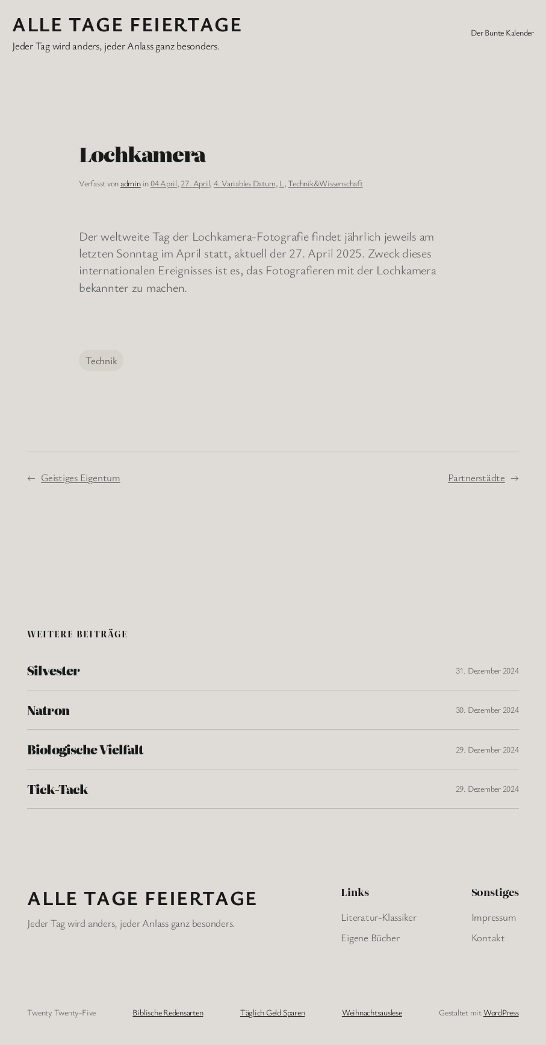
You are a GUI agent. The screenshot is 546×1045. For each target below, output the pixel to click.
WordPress (501, 1012)
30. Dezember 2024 (487, 709)
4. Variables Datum (245, 183)
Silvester (53, 670)
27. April (195, 183)
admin (130, 183)
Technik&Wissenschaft (325, 183)
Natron (48, 709)
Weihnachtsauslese (372, 1012)
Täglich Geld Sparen (272, 1012)
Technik (101, 360)
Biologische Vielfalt (85, 749)
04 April (163, 183)
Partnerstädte (476, 477)
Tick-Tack (57, 788)
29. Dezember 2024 (487, 749)
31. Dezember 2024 (487, 670)
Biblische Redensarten (167, 1012)
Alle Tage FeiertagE (127, 23)
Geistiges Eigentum (80, 477)
